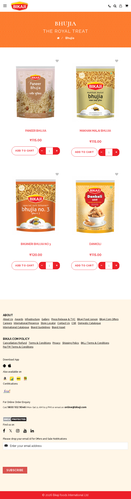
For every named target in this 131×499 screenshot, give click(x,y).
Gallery (46, 319)
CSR (73, 323)
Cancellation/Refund (15, 343)
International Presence (26, 323)
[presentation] (32, 457)
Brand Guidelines (40, 327)
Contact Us (63, 323)
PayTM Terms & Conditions (18, 347)
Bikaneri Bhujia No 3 (36, 244)
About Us (8, 319)
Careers (7, 323)
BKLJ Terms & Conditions (95, 343)
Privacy (56, 343)
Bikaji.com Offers (108, 319)
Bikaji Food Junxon (87, 319)
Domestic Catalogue (89, 323)
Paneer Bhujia (35, 130)
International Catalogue (16, 327)
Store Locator (48, 323)
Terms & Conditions (40, 343)
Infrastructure (32, 319)
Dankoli (95, 244)
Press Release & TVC (63, 319)
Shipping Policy (70, 343)
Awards (19, 319)
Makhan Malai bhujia (95, 130)
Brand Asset (58, 327)
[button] (57, 61)
